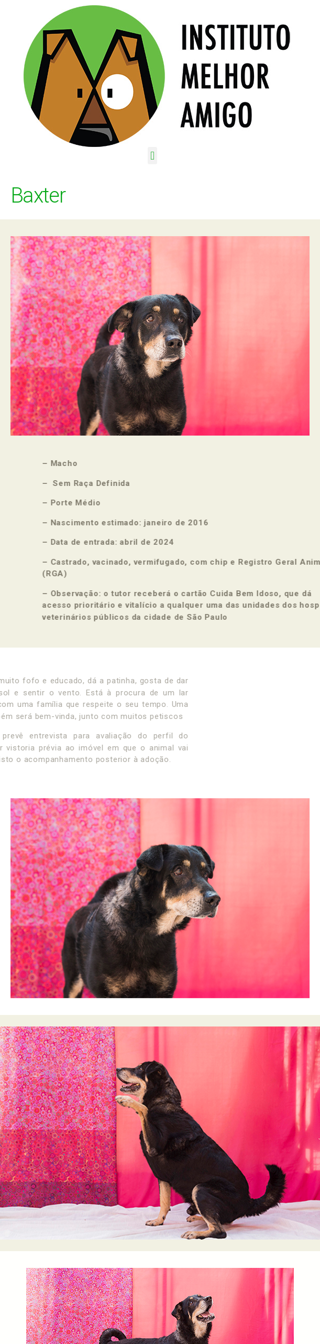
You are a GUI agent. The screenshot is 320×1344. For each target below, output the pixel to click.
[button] (153, 155)
